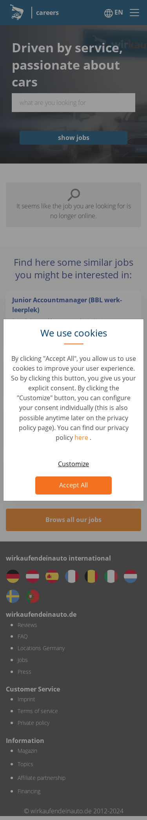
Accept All (73, 485)
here (82, 437)
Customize (73, 464)
